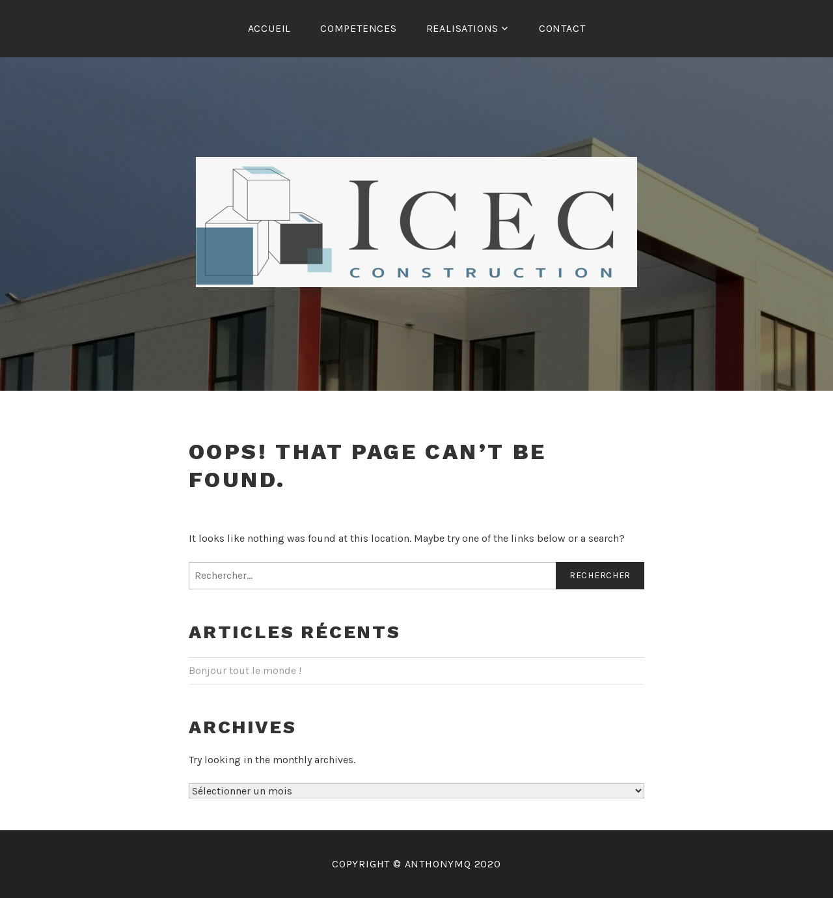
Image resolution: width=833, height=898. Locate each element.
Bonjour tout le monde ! (245, 670)
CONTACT (562, 28)
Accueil (270, 28)
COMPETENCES (358, 28)
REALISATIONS (462, 28)
